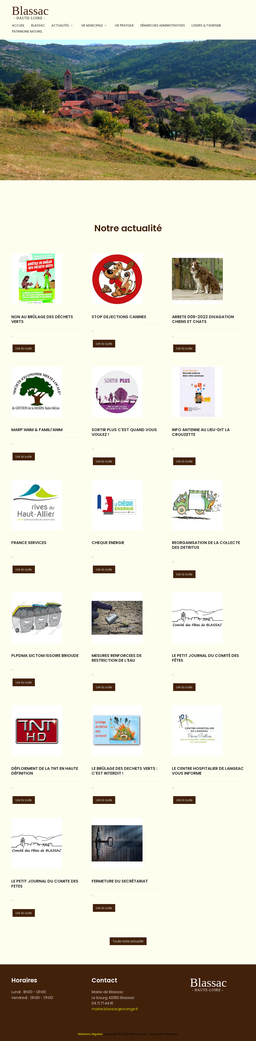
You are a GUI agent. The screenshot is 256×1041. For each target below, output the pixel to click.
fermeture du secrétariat (120, 881)
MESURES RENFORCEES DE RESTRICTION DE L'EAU (117, 658)
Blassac (38, 25)
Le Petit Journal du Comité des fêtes (205, 658)
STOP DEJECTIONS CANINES (119, 317)
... (12, 335)
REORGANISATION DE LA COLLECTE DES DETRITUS (206, 545)
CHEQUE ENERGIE (108, 543)
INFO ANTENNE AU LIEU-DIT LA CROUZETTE (201, 432)
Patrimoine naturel (27, 31)
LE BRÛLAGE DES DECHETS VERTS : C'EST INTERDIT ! (124, 771)
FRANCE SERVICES (28, 543)
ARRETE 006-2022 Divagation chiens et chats (203, 319)
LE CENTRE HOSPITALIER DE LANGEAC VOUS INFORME (208, 771)
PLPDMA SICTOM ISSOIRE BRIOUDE (45, 655)
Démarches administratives (162, 25)
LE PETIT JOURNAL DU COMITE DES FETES (44, 883)
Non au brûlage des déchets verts (42, 319)
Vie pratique (124, 25)
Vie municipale (92, 25)
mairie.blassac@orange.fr (115, 1008)
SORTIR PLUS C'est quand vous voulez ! (124, 432)
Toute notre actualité (128, 941)
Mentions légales (90, 1034)
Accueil (18, 25)
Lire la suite (24, 348)
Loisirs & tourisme (206, 25)
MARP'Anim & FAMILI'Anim (36, 430)
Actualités (60, 25)
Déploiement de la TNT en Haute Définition (44, 771)
